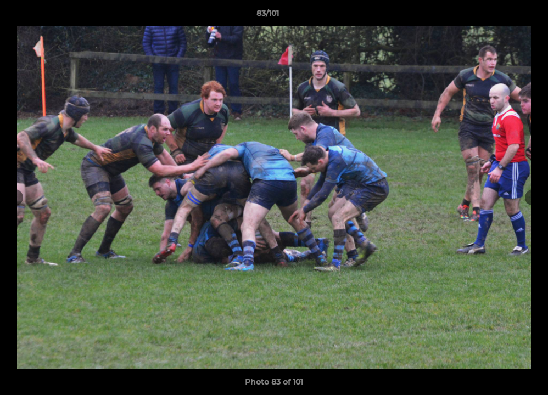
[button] (501, 16)
